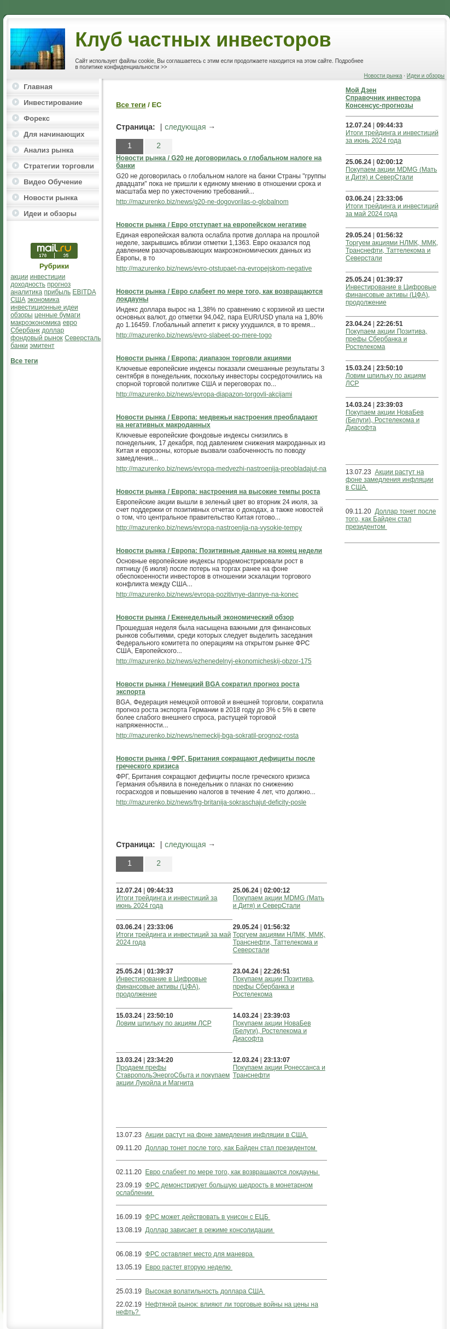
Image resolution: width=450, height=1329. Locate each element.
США (18, 300)
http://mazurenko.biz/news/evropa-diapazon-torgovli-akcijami (204, 394)
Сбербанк (25, 330)
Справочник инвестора (383, 98)
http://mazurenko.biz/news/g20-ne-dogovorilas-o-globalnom (202, 202)
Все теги (24, 361)
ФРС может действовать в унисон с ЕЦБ (208, 1217)
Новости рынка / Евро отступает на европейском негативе (211, 225)
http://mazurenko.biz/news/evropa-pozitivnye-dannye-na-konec (207, 594)
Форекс (37, 118)
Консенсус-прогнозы (379, 105)
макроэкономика (35, 323)
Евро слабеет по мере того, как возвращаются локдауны (232, 1172)
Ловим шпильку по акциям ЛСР (164, 1023)
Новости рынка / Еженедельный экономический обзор (205, 617)
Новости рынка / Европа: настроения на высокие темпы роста (218, 492)
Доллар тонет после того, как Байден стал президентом (231, 1148)
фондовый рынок (36, 338)
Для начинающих (54, 134)
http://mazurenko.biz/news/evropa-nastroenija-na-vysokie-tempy (209, 528)
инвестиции (48, 277)
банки (19, 345)
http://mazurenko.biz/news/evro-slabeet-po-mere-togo (194, 335)
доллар (53, 330)
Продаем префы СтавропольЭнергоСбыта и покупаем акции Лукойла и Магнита (173, 1075)
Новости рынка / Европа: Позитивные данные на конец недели (219, 551)
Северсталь (83, 338)
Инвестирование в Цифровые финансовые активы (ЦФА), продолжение (161, 986)
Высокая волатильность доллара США (205, 1291)
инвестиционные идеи (44, 307)
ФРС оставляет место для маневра (200, 1254)
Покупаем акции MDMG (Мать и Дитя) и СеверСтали (278, 902)
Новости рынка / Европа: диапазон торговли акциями (203, 358)
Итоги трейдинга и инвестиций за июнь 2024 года (392, 136)
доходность (27, 284)
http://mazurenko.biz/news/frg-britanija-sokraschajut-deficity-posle (211, 802)
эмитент (42, 345)
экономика (43, 300)
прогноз (59, 284)
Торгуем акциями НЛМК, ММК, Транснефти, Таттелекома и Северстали (279, 942)
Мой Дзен (361, 90)
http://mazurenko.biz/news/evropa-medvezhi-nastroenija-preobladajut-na (221, 469)
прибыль (57, 292)
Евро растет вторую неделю (189, 1267)
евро (70, 323)
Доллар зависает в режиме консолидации (210, 1230)
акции (19, 277)
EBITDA (84, 292)
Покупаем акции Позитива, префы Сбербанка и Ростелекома (273, 986)
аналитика (26, 292)
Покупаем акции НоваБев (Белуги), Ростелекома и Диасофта (272, 1030)
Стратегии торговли (59, 166)
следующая (185, 127)
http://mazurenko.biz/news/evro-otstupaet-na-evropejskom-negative (214, 268)
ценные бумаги (57, 315)
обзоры (21, 315)
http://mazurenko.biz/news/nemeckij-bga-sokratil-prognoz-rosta (207, 735)
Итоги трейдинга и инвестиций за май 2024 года (392, 210)
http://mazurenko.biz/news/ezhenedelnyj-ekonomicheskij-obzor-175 (214, 661)
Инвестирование (53, 102)
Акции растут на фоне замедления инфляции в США (226, 1135)
